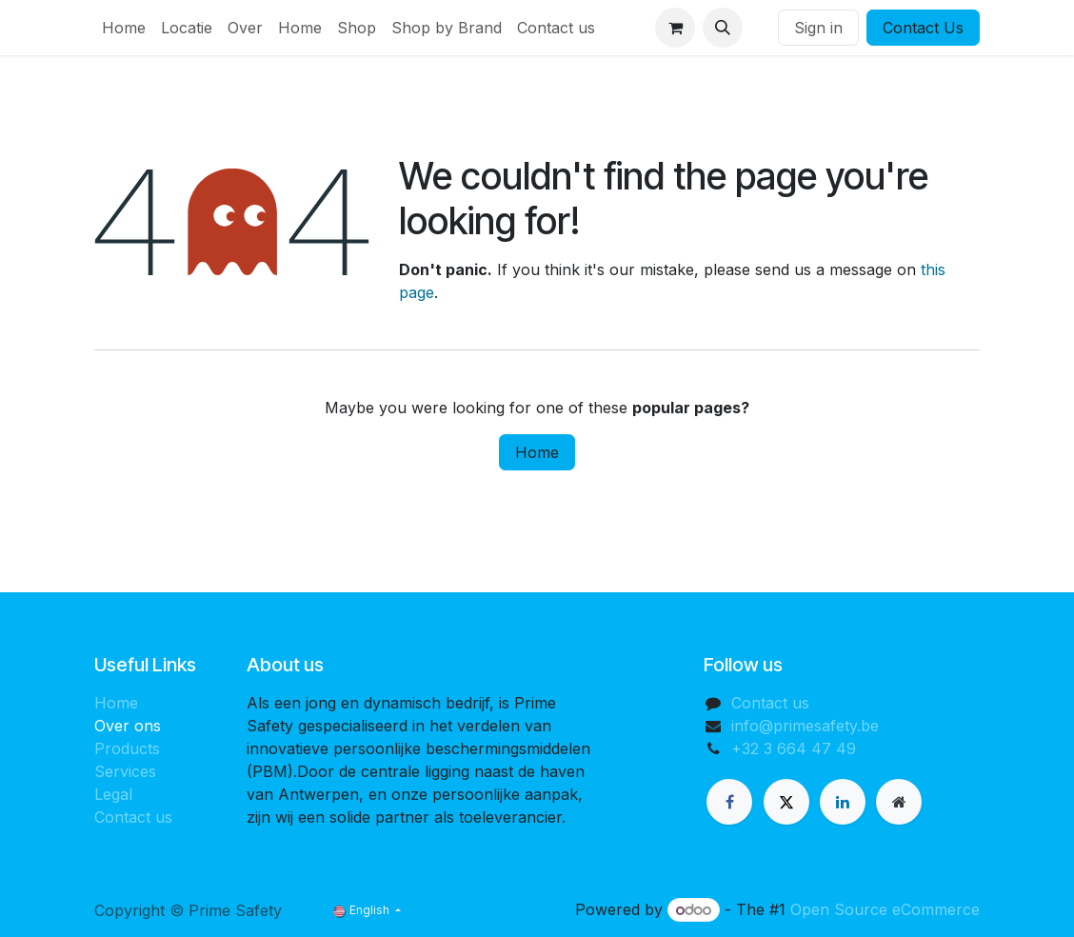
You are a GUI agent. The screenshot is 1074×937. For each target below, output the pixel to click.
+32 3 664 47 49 (793, 748)
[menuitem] (123, 28)
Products (127, 748)
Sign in (818, 27)
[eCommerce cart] (675, 28)
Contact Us (923, 27)
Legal (113, 794)
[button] (723, 28)
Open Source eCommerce (885, 909)
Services (125, 771)
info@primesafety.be (805, 725)
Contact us (133, 817)
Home (537, 452)
